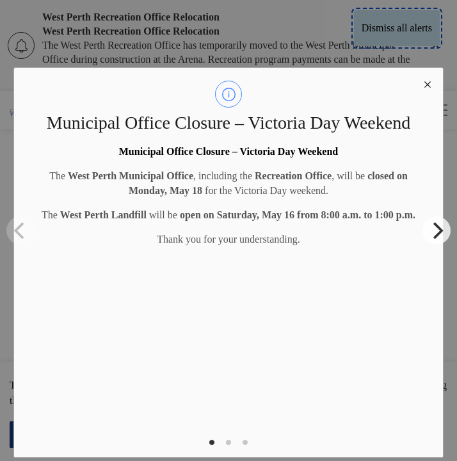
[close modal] (427, 83)
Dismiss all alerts (397, 27)
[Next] (436, 230)
